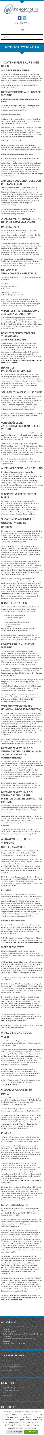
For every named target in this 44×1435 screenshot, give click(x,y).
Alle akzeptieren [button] (31, 1432)
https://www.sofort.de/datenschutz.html (26, 1297)
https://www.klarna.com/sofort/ (11, 1300)
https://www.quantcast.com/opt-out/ (13, 1021)
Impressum (7, 1395)
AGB (4, 1393)
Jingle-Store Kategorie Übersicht (13, 1388)
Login (22, 30)
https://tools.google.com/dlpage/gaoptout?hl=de (17, 916)
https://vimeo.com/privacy (9, 1084)
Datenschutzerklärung (10, 1390)
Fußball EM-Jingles (9, 1331)
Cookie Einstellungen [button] (15, 1432)
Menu (7, 37)
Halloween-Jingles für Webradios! (14, 1343)
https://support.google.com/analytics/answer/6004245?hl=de (21, 942)
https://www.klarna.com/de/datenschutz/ (15, 1159)
